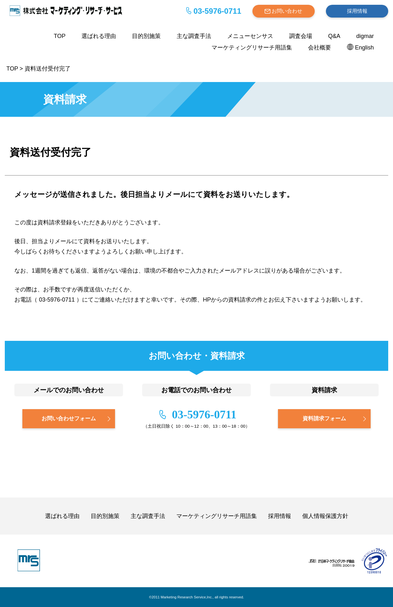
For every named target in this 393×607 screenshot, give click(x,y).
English (364, 47)
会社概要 (319, 47)
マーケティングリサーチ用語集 (252, 47)
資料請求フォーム (324, 419)
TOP (60, 36)
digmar (365, 36)
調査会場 (300, 36)
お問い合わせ (287, 11)
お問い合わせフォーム (69, 419)
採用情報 (357, 11)
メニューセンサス (250, 36)
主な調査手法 (194, 36)
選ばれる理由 (98, 36)
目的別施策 (146, 36)
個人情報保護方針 (325, 516)
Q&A (334, 36)
